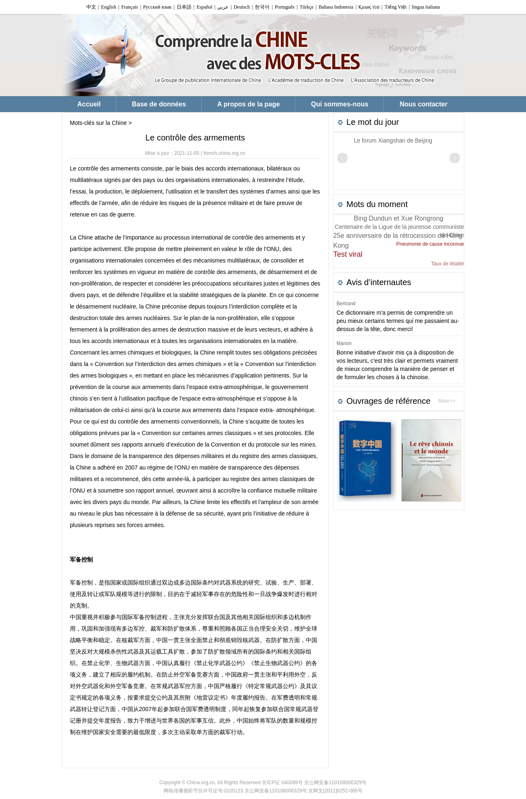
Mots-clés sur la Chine (98, 123)
